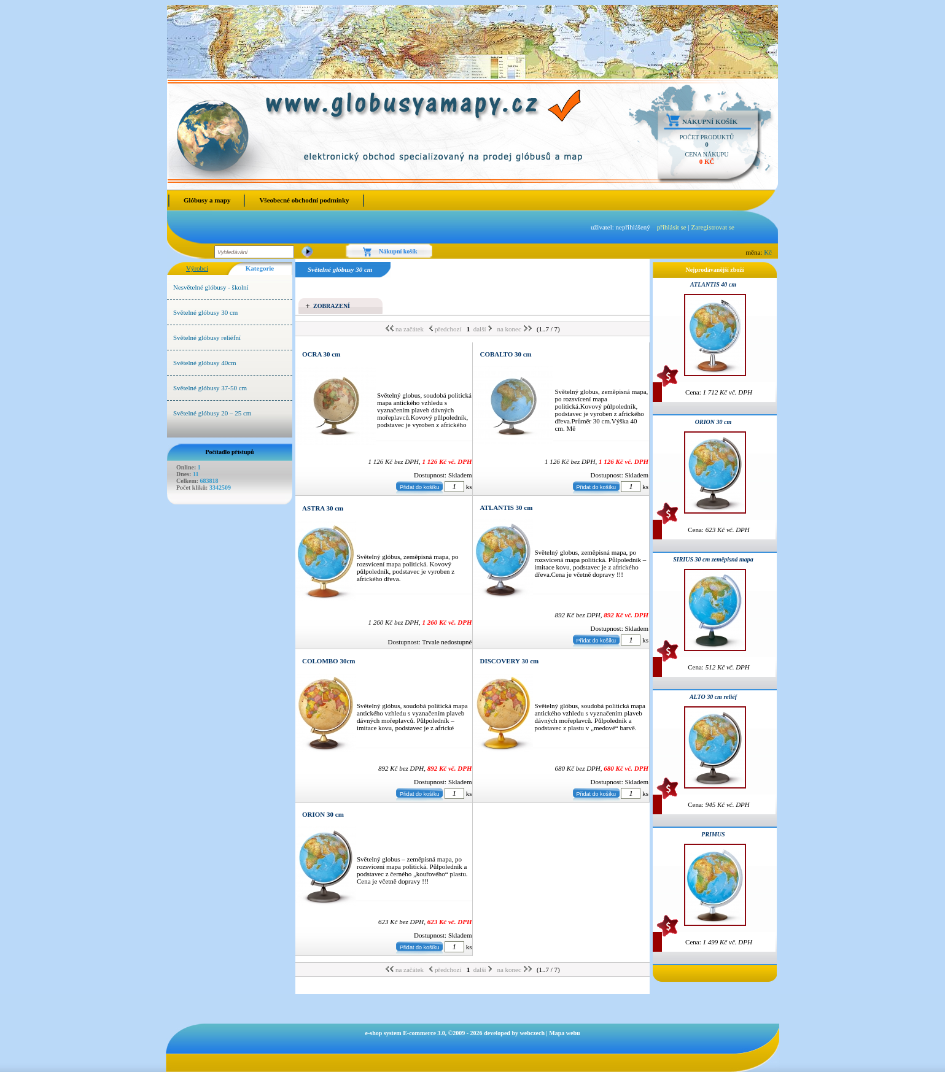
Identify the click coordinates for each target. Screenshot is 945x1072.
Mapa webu (564, 1033)
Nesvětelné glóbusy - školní (211, 287)
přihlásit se (671, 227)
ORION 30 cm (323, 814)
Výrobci (197, 268)
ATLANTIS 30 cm (506, 507)
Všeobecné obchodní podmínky (304, 200)
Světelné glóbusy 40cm (204, 362)
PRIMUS (713, 834)
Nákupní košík (709, 121)
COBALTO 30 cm (505, 354)
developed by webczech (514, 1033)
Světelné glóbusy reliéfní (207, 337)
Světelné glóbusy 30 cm (205, 312)
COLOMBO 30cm (328, 661)
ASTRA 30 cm (322, 508)
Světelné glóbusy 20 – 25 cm (212, 413)
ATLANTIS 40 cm (713, 284)
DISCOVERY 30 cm (509, 661)
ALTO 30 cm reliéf (713, 696)
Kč (768, 252)
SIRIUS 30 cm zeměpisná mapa (713, 559)
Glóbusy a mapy (207, 200)
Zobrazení (331, 306)
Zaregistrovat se (712, 227)
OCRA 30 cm (321, 354)
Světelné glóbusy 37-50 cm (210, 387)
